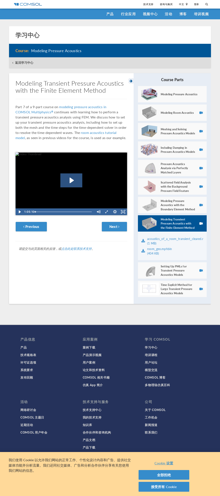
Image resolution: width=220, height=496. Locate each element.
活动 (168, 13)
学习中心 (151, 347)
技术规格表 (28, 355)
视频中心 (150, 13)
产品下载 (89, 447)
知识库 (87, 425)
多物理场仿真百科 (157, 385)
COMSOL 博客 (155, 377)
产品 (110, 13)
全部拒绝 (164, 475)
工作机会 (151, 417)
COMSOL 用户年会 (33, 432)
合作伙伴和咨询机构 (97, 432)
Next (114, 226)
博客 (183, 13)
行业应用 (128, 13)
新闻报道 (151, 425)
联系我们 (151, 432)
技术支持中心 (92, 410)
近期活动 (26, 425)
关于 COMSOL (155, 410)
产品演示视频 (92, 355)
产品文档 (89, 440)
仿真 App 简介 (93, 385)
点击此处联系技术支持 (76, 248)
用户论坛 (151, 362)
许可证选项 (28, 362)
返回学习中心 (24, 63)
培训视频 (201, 13)
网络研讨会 (28, 410)
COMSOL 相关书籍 (96, 377)
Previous (31, 226)
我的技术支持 (92, 417)
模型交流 (151, 370)
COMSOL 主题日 (32, 417)
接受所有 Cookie (164, 487)
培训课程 (151, 355)
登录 (196, 4)
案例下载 (89, 347)
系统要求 (26, 370)
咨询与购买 (166, 4)
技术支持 (148, 4)
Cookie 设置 (163, 463)
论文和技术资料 (94, 370)
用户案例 (89, 362)
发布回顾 (26, 377)
